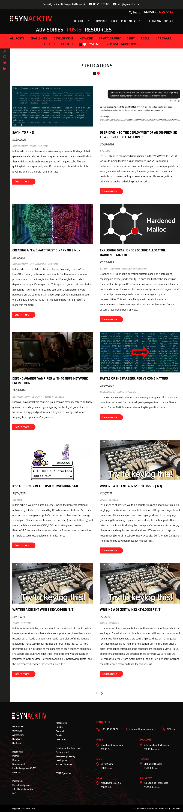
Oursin (59, 735)
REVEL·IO (16, 772)
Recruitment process (21, 785)
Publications (131, 21)
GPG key (171, 729)
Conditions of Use (139, 808)
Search (135, 12)
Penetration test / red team (68, 748)
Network (86, 38)
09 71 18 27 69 (101, 4)
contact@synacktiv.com (142, 729)
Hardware (163, 38)
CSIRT (131, 38)
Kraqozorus (61, 723)
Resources (98, 29)
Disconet (60, 731)
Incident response (64, 764)
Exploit (49, 44)
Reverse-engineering (121, 44)
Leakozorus (61, 739)
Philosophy (17, 781)
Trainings (101, 21)
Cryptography (110, 38)
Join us (114, 21)
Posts (74, 29)
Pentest (67, 44)
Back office (17, 752)
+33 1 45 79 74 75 (109, 729)
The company (153, 21)
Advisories (49, 29)
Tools (145, 38)
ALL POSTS (17, 38)
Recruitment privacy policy (159, 808)
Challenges (39, 38)
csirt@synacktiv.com (128, 4)
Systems (94, 44)
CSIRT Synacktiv (63, 773)
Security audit (62, 752)
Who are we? (18, 726)
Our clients (17, 739)
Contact (168, 21)
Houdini (59, 727)
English (148, 12)
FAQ (14, 793)
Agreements (18, 735)
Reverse (16, 760)
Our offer (82, 21)
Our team (16, 743)
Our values (17, 731)
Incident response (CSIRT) (24, 768)
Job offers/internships (22, 789)
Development (63, 38)
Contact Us (176, 808)
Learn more (22, 181)
